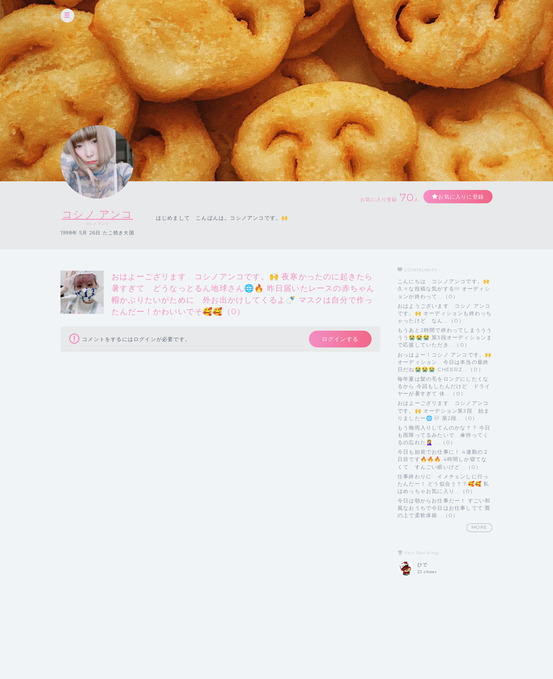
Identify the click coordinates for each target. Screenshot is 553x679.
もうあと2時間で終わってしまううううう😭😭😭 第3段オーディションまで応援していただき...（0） (444, 337)
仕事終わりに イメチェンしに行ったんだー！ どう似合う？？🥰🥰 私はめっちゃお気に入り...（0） (443, 483)
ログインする (340, 338)
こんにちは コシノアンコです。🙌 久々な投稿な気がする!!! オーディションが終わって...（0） (443, 288)
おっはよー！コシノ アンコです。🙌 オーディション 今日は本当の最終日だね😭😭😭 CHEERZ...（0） (444, 362)
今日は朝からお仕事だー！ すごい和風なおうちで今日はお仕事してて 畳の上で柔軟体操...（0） (443, 507)
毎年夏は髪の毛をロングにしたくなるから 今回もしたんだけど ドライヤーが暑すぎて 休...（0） (443, 386)
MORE (479, 527)
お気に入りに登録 (461, 196)
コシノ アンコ (97, 214)
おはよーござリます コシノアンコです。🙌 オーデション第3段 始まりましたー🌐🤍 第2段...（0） (443, 410)
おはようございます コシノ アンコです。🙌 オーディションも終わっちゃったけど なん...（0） (444, 313)
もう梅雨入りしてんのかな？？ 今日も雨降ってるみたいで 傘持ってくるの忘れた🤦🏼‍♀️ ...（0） (443, 434)
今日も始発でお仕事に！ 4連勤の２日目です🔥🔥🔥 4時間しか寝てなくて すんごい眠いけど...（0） (443, 459)
